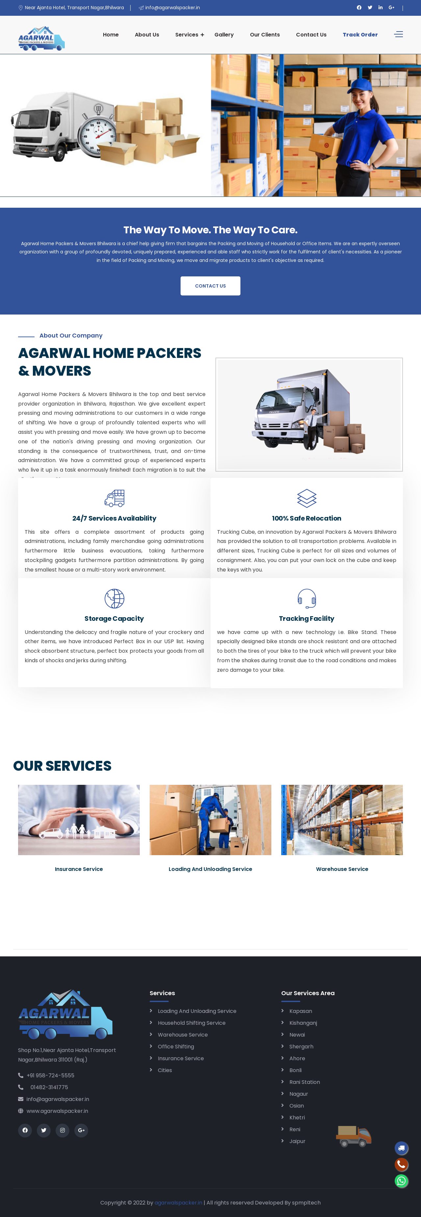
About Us (147, 34)
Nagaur (298, 1094)
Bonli (295, 1070)
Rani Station (304, 1082)
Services (186, 34)
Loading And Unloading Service (197, 1011)
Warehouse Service (183, 1035)
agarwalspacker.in (178, 1202)
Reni (294, 1129)
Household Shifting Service (192, 1023)
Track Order (360, 34)
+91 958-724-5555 (46, 1075)
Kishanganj (303, 1023)
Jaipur (297, 1141)
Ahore (297, 1058)
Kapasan (300, 1011)
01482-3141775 (43, 1087)
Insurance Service (181, 1058)
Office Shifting (176, 1046)
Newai (297, 1035)
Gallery (224, 34)
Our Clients (265, 34)
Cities (165, 1070)
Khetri (297, 1117)
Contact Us (311, 34)
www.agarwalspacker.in (53, 1111)
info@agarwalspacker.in (53, 1099)
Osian (296, 1106)
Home (111, 34)
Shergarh (301, 1046)
